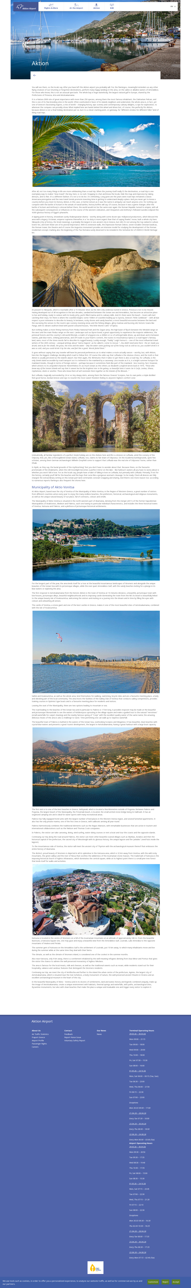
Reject (165, 1281)
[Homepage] (25, 6)
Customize (153, 1281)
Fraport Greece (38, 1037)
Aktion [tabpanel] (95, 39)
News (99, 1034)
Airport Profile (38, 1040)
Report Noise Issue (72, 1037)
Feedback (68, 1034)
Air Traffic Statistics (40, 1034)
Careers (35, 1047)
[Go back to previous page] (34, 75)
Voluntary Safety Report (74, 1040)
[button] (173, 6)
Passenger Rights (39, 1043)
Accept (176, 1281)
